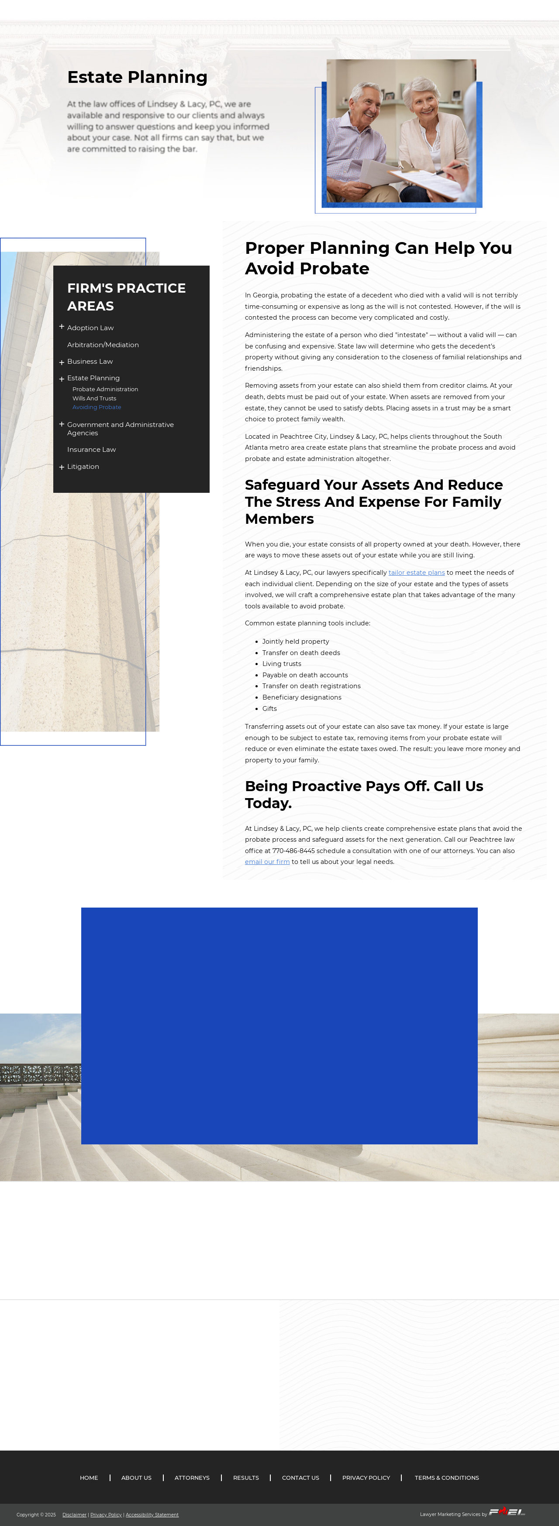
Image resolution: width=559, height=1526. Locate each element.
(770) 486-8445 (506, 38)
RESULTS (377, 32)
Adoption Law (90, 328)
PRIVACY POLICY (366, 1478)
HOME (170, 29)
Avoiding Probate (96, 407)
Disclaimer (74, 1515)
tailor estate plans (417, 573)
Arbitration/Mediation (103, 345)
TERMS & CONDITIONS (447, 1478)
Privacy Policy (106, 1515)
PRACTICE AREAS (321, 30)
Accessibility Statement (152, 1515)
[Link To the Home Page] (66, 19)
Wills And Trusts (94, 398)
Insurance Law (91, 449)
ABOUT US (211, 29)
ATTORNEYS (261, 29)
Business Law (90, 361)
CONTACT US (426, 34)
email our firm (267, 862)
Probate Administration (105, 389)
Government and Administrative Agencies (120, 428)
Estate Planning (93, 378)
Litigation (83, 466)
